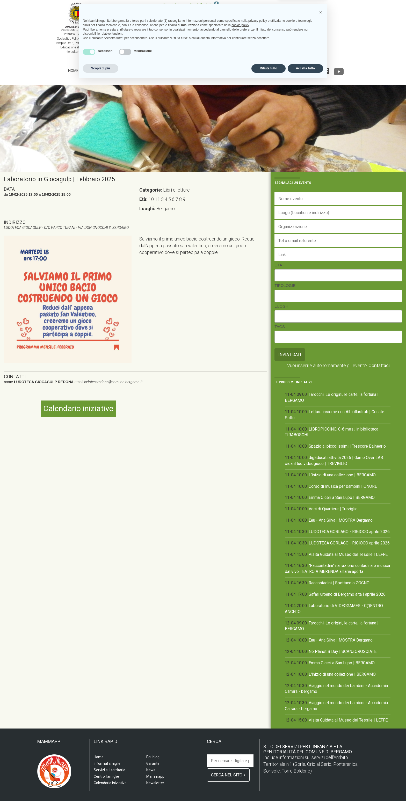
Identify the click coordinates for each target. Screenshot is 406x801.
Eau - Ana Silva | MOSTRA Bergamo (341, 520)
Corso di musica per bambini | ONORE (343, 486)
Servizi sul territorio (124, 70)
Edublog (284, 70)
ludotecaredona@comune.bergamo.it (113, 382)
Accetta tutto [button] (305, 787)
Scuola (90, 70)
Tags (279, 326)
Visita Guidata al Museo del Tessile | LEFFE (348, 554)
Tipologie (284, 285)
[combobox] (338, 275)
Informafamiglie (204, 70)
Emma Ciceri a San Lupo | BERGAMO (342, 497)
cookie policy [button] (240, 744)
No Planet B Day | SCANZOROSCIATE (342, 651)
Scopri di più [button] (100, 787)
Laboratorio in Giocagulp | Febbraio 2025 (59, 179)
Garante (305, 70)
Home (73, 70)
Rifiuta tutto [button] (268, 787)
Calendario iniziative (248, 70)
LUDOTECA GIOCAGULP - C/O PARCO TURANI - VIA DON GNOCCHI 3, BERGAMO (66, 227)
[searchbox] (278, 274)
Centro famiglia (167, 70)
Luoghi (281, 306)
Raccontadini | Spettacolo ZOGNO (339, 582)
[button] (320, 731)
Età (278, 265)
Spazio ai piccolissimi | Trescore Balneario (347, 446)
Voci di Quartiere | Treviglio (333, 508)
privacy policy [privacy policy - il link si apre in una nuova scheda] (257, 739)
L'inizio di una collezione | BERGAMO (342, 474)
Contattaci (379, 365)
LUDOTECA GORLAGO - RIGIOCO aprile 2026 (349, 531)
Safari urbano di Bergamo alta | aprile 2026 (347, 594)
